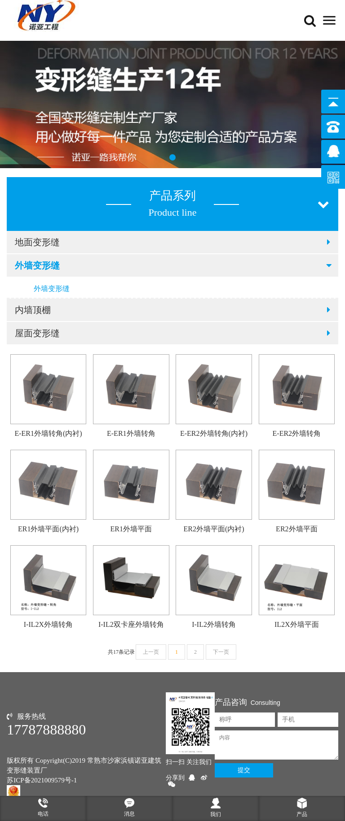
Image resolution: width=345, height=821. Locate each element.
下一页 (221, 652)
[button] (172, 157)
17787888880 (46, 729)
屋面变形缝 (172, 333)
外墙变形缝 (174, 265)
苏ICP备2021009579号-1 (42, 780)
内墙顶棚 (172, 310)
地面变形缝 (172, 242)
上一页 (151, 652)
